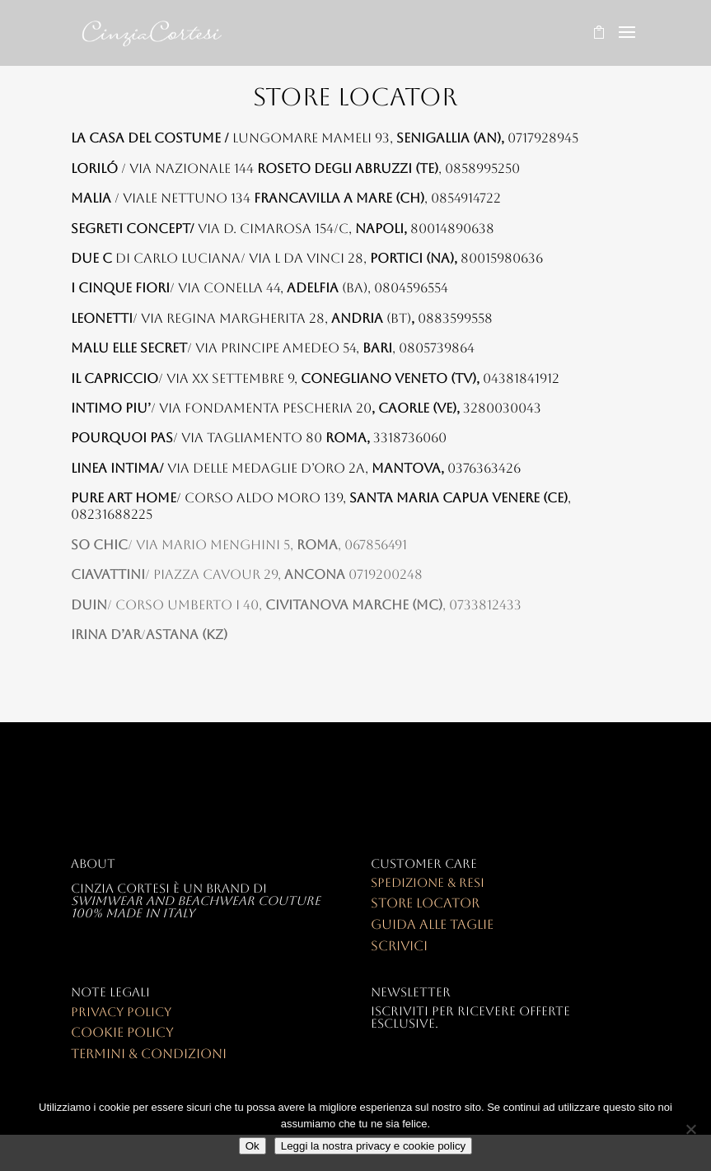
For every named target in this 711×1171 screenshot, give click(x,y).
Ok (253, 1146)
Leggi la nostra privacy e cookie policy (373, 1146)
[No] (690, 1129)
